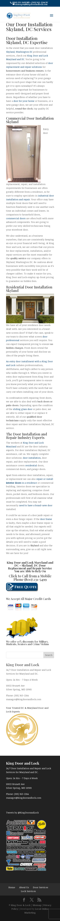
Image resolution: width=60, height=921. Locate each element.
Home (11, 887)
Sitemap (36, 905)
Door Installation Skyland (29, 289)
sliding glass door (22, 409)
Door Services (40, 887)
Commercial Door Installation (30, 118)
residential (31, 465)
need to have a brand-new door (35, 505)
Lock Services (28, 891)
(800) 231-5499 (35, 579)
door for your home (23, 100)
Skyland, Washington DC (19, 51)
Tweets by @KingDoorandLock (22, 812)
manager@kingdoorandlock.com (23, 699)
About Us (24, 887)
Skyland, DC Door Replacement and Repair (27, 567)
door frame (46, 519)
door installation (32, 457)
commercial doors (16, 218)
